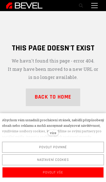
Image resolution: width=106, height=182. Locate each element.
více (53, 133)
